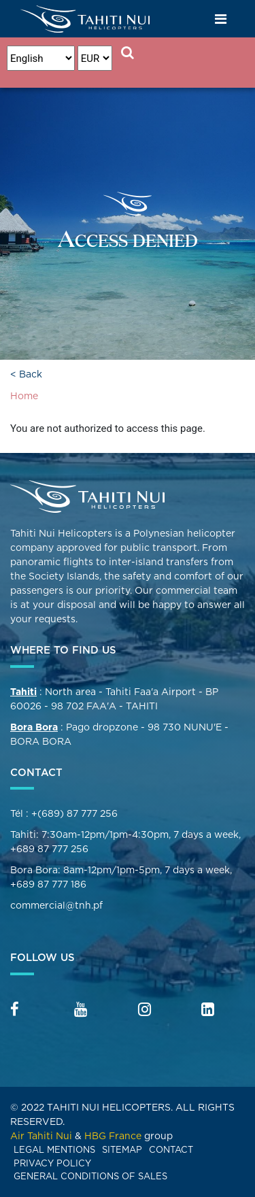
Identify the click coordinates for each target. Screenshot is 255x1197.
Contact (171, 1150)
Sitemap (122, 1150)
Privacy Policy (52, 1163)
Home (24, 395)
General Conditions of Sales (90, 1176)
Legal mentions (54, 1150)
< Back (26, 374)
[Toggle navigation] (221, 19)
